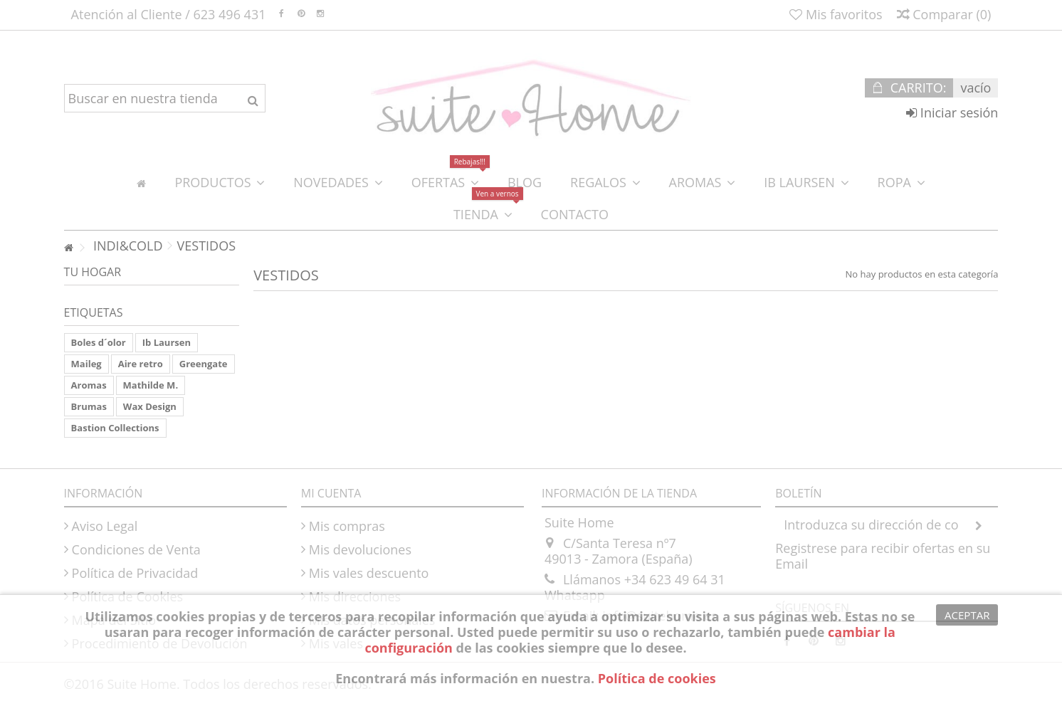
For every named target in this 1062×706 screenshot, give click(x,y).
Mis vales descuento (369, 573)
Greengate (203, 363)
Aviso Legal (105, 526)
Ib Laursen (166, 342)
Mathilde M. (150, 385)
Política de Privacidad (135, 573)
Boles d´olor (98, 342)
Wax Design (150, 406)
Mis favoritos (835, 14)
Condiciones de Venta (136, 549)
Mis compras (347, 526)
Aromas (89, 385)
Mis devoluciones (360, 549)
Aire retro (140, 363)
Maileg (86, 363)
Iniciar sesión (952, 112)
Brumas (89, 406)
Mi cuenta (331, 493)
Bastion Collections (115, 427)
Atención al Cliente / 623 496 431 (168, 14)
